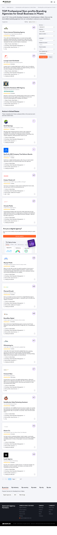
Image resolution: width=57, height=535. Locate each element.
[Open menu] (54, 2)
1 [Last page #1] (21, 479)
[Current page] (17, 479)
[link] (51, 2)
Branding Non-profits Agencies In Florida (46, 7)
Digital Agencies (10, 7)
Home (3, 7)
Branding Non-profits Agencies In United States (26, 7)
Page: (13, 479)
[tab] (5, 487)
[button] (32, 22)
